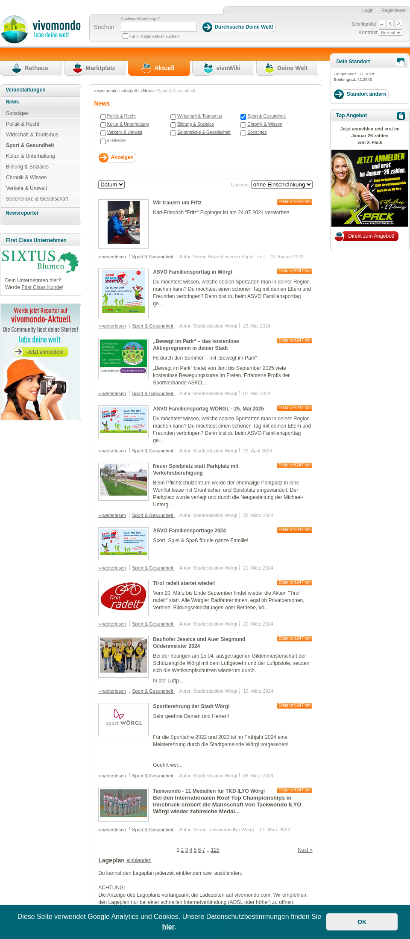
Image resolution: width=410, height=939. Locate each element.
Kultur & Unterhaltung (128, 124)
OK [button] (362, 921)
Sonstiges (256, 132)
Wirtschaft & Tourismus (199, 116)
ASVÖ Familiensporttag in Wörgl (192, 272)
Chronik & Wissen (264, 124)
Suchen (104, 27)
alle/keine (116, 140)
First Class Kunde (41, 287)
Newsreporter (22, 213)
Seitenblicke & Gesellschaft (204, 132)
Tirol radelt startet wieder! (184, 583)
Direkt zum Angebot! (371, 236)
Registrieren (394, 10)
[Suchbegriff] (159, 27)
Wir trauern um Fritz (177, 203)
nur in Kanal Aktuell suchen (154, 36)
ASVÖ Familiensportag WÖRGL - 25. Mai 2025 (208, 409)
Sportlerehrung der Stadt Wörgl (191, 706)
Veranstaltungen (25, 90)
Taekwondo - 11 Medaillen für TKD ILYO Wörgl (209, 791)
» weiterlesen (112, 256)
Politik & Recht (121, 116)
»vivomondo (106, 91)
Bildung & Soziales (195, 124)
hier (168, 926)
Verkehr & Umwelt (125, 132)
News (12, 102)
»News (147, 91)
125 (215, 850)
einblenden (139, 860)
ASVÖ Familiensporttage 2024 (189, 531)
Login (368, 10)
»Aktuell (129, 91)
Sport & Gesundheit (266, 116)
